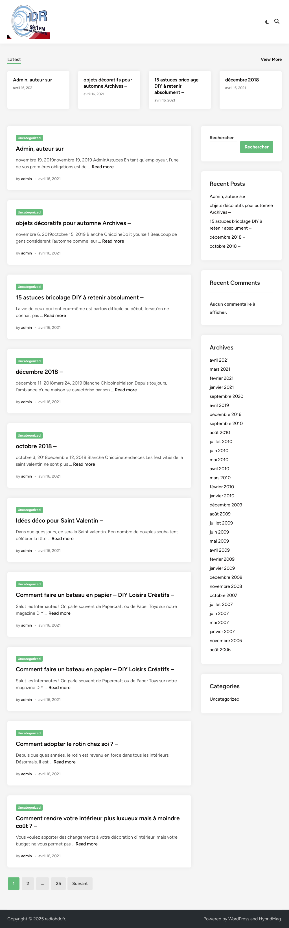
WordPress (238, 918)
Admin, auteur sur (32, 80)
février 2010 (222, 486)
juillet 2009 (221, 523)
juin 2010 (219, 450)
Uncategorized (29, 138)
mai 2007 (219, 622)
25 (58, 883)
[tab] (14, 58)
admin (26, 178)
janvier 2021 (222, 387)
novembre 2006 (226, 640)
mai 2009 (219, 541)
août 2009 (220, 514)
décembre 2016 (225, 414)
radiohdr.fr (55, 918)
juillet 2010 (221, 441)
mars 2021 (220, 369)
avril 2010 (219, 468)
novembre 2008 (226, 586)
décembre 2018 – (243, 80)
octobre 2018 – (36, 446)
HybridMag (270, 918)
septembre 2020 (226, 396)
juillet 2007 (221, 604)
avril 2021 (219, 360)
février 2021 (222, 378)
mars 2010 (220, 477)
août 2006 (220, 649)
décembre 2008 (226, 577)
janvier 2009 (222, 568)
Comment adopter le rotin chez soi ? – (67, 743)
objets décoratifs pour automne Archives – (73, 222)
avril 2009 (220, 550)
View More (271, 59)
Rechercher (222, 137)
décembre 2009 (226, 505)
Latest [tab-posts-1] (14, 59)
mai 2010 (219, 459)
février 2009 (222, 559)
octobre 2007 (223, 595)
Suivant (80, 883)
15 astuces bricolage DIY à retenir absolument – (176, 86)
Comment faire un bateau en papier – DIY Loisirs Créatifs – (95, 594)
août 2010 (220, 432)
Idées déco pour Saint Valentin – (59, 520)
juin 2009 (219, 532)
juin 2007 (219, 613)
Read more (103, 166)
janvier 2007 (222, 631)
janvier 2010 (222, 495)
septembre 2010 (226, 423)
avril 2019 (219, 405)
